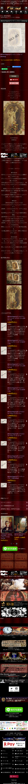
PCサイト (15, 776)
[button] (1, 8)
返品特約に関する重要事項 (7, 72)
